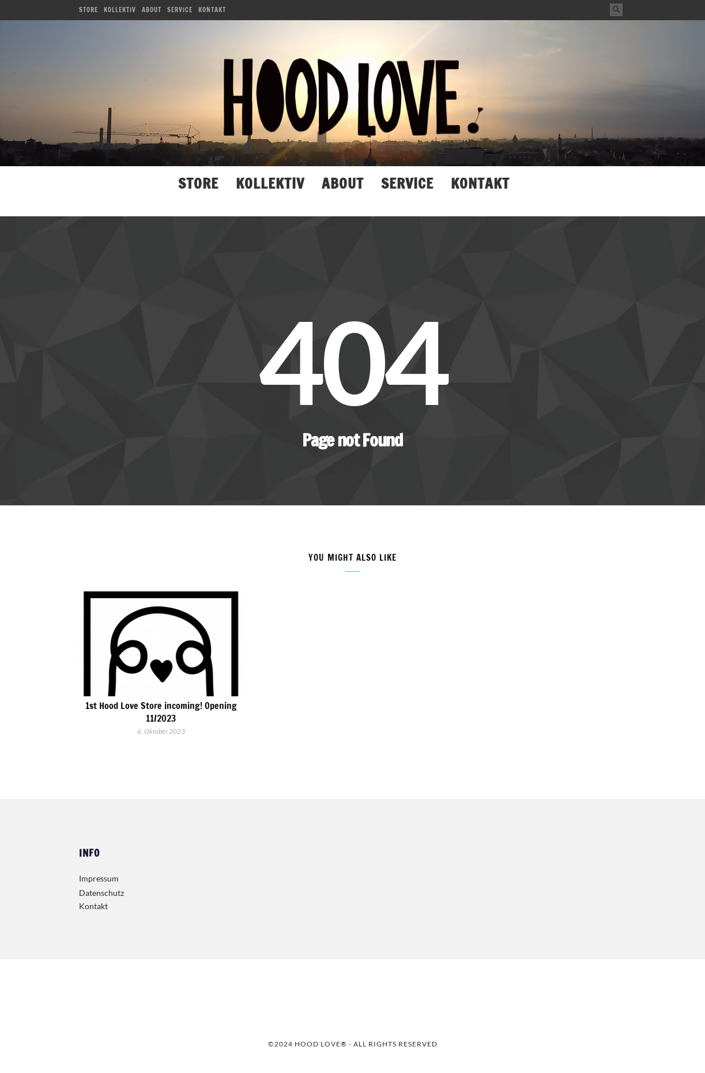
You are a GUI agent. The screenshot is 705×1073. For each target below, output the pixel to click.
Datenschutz (101, 893)
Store (88, 9)
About (151, 9)
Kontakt (212, 9)
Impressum (99, 878)
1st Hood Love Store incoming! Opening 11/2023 (161, 712)
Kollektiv (120, 9)
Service (180, 9)
